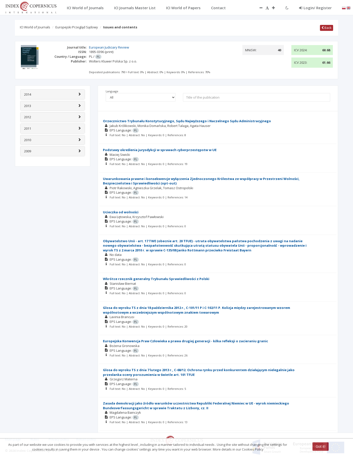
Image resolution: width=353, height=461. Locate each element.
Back (326, 27)
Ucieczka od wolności (120, 212)
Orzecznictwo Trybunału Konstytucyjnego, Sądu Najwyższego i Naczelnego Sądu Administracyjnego (187, 121)
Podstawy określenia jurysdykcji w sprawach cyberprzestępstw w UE (160, 150)
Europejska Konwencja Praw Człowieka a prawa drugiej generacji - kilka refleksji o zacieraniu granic (185, 341)
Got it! (320, 446)
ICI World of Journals (35, 27)
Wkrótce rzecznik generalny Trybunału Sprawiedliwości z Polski (156, 279)
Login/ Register (315, 7)
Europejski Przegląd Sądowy (76, 27)
